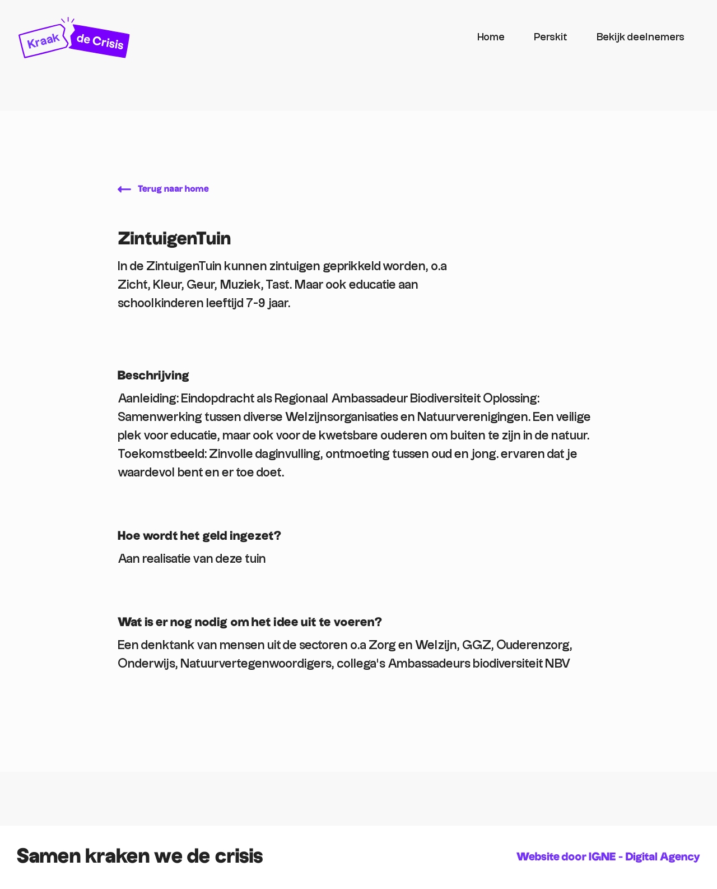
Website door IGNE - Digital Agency (608, 857)
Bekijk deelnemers (641, 37)
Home (491, 37)
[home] (240, 37)
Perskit (550, 37)
